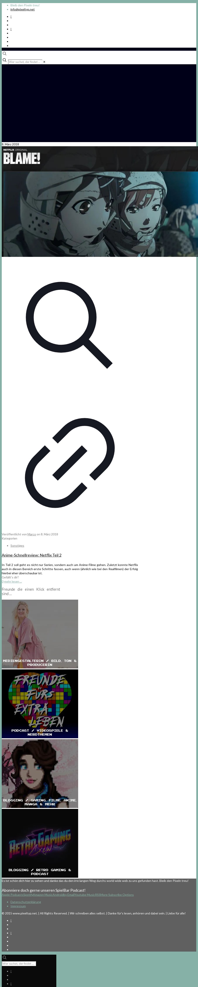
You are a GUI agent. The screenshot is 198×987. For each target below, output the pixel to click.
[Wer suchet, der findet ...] (25, 61)
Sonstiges (17, 545)
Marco (32, 534)
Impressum (18, 906)
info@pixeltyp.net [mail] (22, 9)
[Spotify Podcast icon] (11, 16)
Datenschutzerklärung (25, 902)
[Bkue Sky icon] (11, 29)
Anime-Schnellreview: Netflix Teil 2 (31, 555)
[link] (44, 62)
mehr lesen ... (13, 581)
